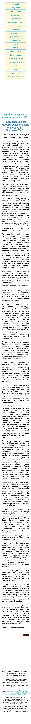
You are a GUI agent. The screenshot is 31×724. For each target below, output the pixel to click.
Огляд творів (15, 8)
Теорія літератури (15, 62)
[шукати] (12, 635)
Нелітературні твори (16, 59)
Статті (15, 44)
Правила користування (16, 77)
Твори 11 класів (15, 55)
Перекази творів (15, 26)
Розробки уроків (15, 11)
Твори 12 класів (15, 51)
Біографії (15, 4)
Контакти (15, 73)
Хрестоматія (15, 33)
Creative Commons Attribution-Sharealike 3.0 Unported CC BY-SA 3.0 (14, 692)
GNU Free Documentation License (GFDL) (17, 693)
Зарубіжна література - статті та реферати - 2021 (15, 116)
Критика (15, 69)
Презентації (15, 40)
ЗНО (15, 66)
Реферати (15, 48)
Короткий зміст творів (15, 22)
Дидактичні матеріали (15, 37)
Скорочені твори (15, 19)
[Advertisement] (15, 95)
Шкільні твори (15, 15)
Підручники (15, 29)
